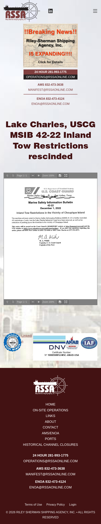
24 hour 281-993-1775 (50, 71)
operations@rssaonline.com (50, 77)
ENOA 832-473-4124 (50, 98)
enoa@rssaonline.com (51, 103)
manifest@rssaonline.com (50, 89)
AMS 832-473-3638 (50, 84)
